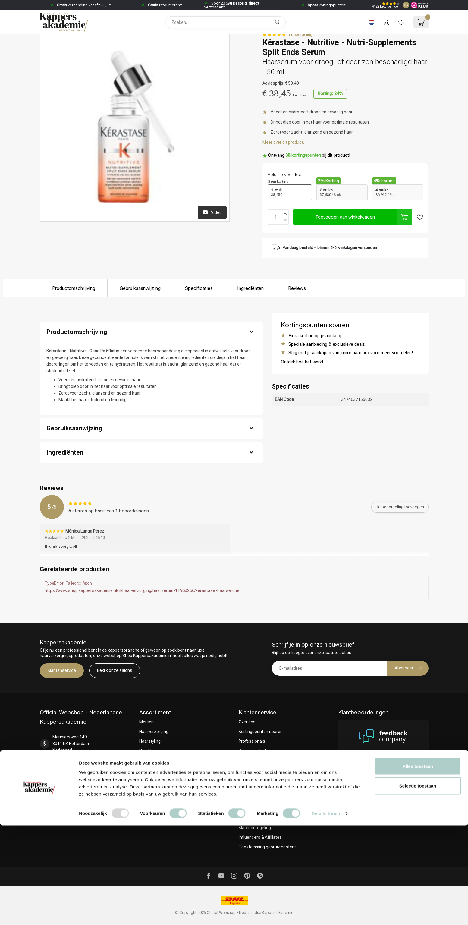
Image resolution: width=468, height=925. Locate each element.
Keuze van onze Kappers (162, 789)
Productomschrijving (73, 288)
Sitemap (246, 818)
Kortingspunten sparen (261, 731)
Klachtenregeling (255, 827)
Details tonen (325, 913)
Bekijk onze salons (114, 670)
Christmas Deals (155, 779)
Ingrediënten (250, 288)
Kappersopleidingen (258, 750)
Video (212, 212)
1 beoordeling (300, 34)
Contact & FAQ (252, 760)
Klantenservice (62, 670)
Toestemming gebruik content (267, 847)
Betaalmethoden (254, 789)
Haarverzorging (153, 731)
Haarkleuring (151, 750)
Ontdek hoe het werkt (302, 362)
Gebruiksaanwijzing (140, 288)
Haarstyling (150, 741)
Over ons (247, 721)
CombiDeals (150, 770)
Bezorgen (248, 770)
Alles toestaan (417, 865)
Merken (146, 721)
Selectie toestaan (417, 885)
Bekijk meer (409, 789)
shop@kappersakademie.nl (78, 800)
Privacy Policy (251, 808)
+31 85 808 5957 (68, 765)
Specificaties (199, 288)
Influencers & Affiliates (260, 837)
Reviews (297, 288)
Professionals (252, 741)
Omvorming (149, 760)
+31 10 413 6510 (68, 783)
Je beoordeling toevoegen (400, 507)
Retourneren (250, 779)
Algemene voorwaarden (261, 799)
